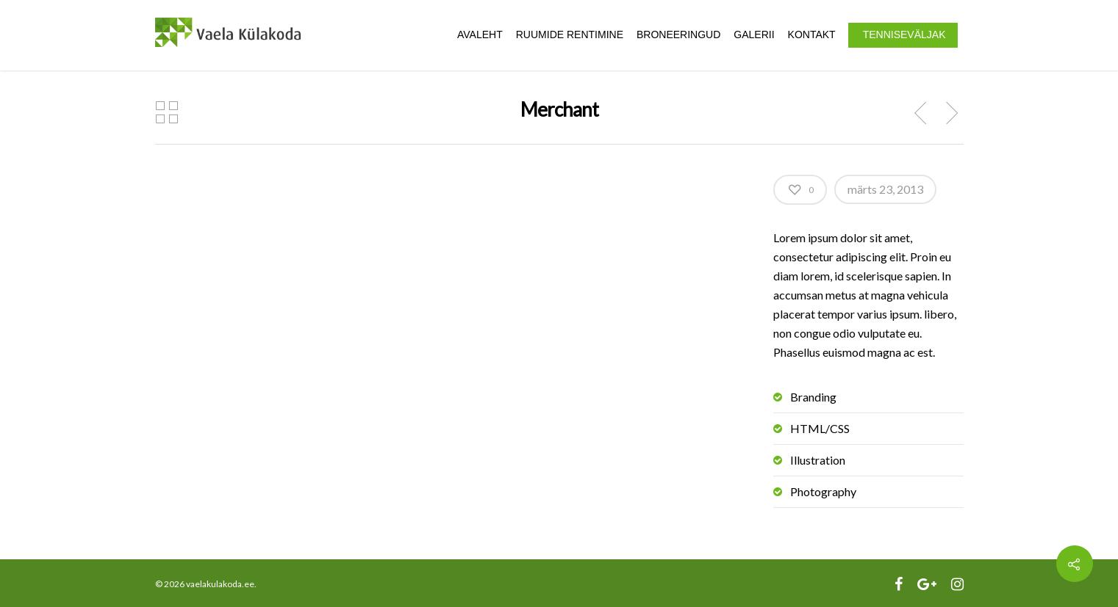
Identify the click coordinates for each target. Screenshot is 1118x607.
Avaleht (480, 34)
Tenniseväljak (904, 34)
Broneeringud (678, 34)
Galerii (754, 34)
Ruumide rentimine (569, 34)
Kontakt (812, 34)
